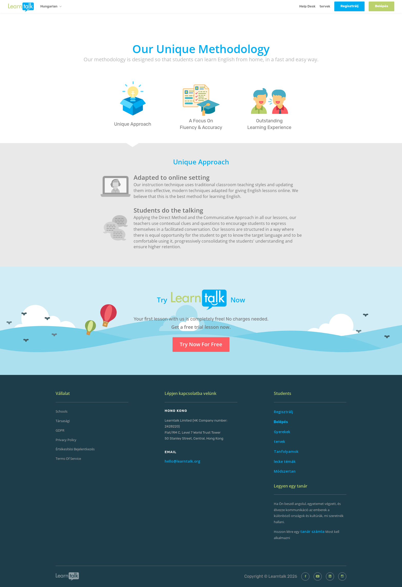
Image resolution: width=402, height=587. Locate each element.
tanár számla (312, 531)
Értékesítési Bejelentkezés (75, 449)
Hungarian (51, 6)
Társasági (63, 421)
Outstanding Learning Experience (269, 124)
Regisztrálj (283, 411)
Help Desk (307, 6)
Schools (61, 411)
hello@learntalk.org (182, 461)
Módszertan (285, 471)
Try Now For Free (201, 344)
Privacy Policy (66, 439)
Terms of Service (68, 458)
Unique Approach (132, 124)
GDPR (60, 430)
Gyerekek (282, 431)
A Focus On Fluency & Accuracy (201, 124)
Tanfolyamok (286, 451)
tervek (324, 6)
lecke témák (285, 461)
